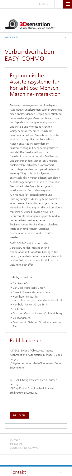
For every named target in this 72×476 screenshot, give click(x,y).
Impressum (16, 444)
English (44, 4)
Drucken (19, 415)
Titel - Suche (59, 4)
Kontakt (15, 440)
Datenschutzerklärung (24, 448)
